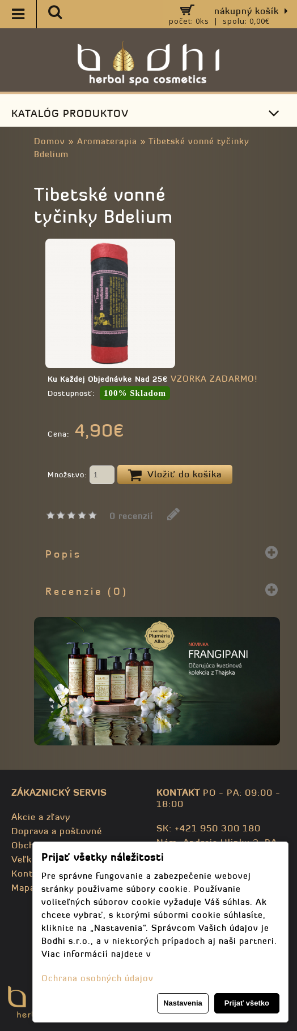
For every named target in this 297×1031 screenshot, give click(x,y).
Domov (49, 141)
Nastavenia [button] (182, 1003)
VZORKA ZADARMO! (214, 378)
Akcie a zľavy (40, 816)
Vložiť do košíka (175, 475)
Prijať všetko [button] (246, 1003)
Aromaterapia (107, 141)
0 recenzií (131, 516)
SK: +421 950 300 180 (208, 828)
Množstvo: (81, 475)
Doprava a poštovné (56, 830)
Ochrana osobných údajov (97, 978)
